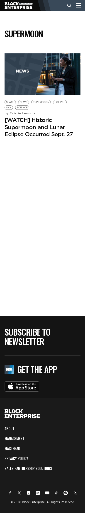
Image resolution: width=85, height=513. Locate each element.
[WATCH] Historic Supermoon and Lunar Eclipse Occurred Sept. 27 (39, 127)
